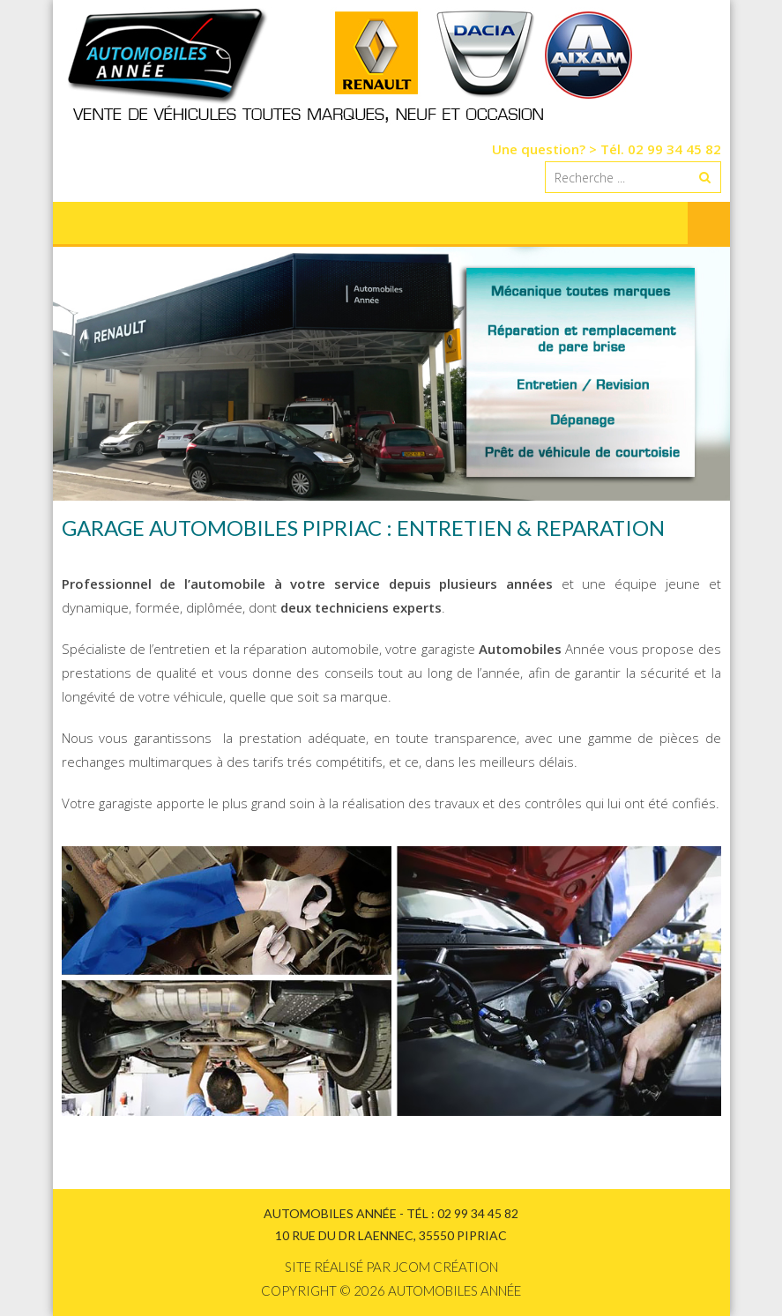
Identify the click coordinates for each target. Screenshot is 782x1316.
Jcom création (445, 1267)
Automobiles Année (454, 1290)
